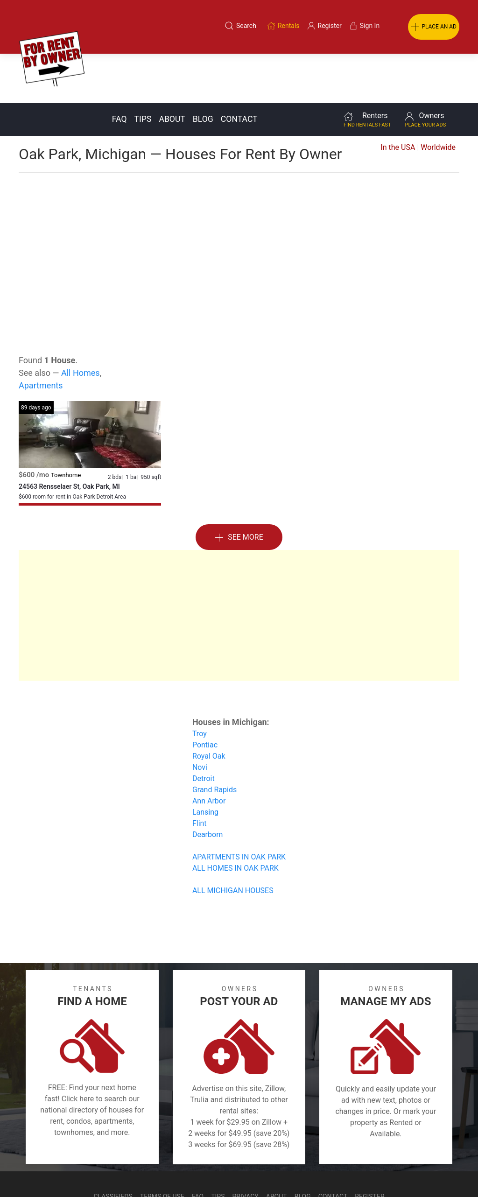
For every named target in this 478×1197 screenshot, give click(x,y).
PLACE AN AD (434, 27)
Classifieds (112, 1147)
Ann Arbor (208, 751)
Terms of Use (162, 1147)
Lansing (205, 762)
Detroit (203, 729)
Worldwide (438, 97)
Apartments (41, 336)
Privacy (245, 1147)
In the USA (397, 97)
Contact (239, 69)
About (172, 69)
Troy (199, 684)
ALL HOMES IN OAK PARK (235, 818)
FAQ (119, 69)
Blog (203, 69)
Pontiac (205, 695)
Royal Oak (208, 706)
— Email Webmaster (442, 1171)
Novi (199, 717)
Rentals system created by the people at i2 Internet (338, 1171)
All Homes (80, 323)
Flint (199, 773)
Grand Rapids (214, 740)
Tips (143, 69)
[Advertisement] (239, 198)
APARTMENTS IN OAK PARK (239, 807)
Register (369, 1147)
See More (239, 488)
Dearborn (207, 785)
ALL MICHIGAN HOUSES (233, 841)
